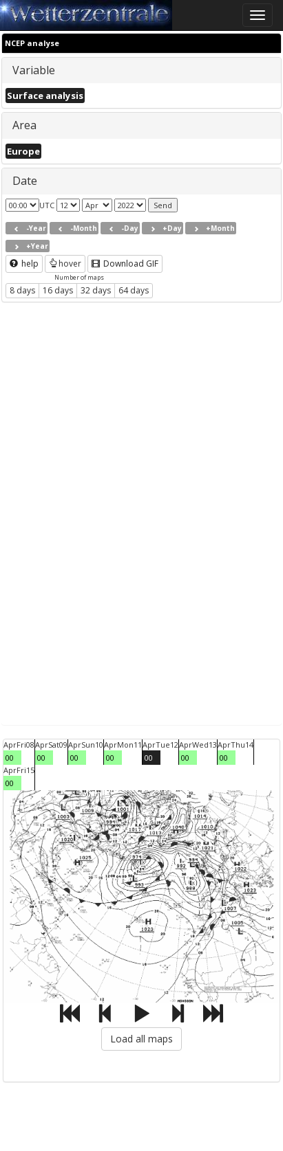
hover (65, 263)
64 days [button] (133, 290)
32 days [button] (96, 290)
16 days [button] (58, 290)
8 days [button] (22, 290)
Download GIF (125, 263)
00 (10, 757)
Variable (33, 70)
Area (24, 125)
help (24, 263)
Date (24, 180)
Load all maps (141, 1038)
